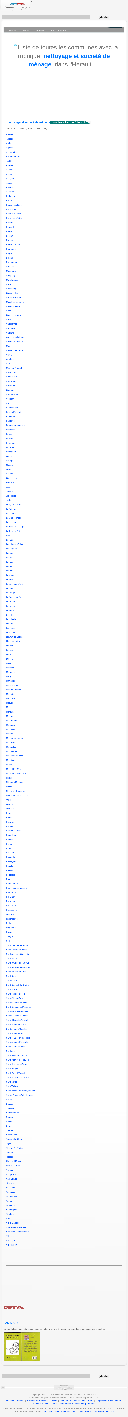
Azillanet (10, 192)
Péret (8, 813)
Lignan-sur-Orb (13, 641)
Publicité (54, 1401)
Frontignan (11, 452)
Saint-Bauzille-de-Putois (17, 972)
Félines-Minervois (14, 412)
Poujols (9, 866)
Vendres (10, 1214)
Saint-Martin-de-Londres (17, 1055)
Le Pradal (10, 602)
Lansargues (11, 549)
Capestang (11, 289)
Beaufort (10, 227)
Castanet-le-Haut (13, 297)
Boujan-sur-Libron (14, 245)
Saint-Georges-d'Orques (17, 1011)
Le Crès (9, 588)
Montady (10, 712)
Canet (9, 284)
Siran (8, 1126)
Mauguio (10, 694)
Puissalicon (11, 906)
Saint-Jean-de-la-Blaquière (18, 1038)
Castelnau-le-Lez (13, 306)
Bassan (9, 223)
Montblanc (11, 729)
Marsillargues (12, 685)
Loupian (9, 650)
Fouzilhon (10, 443)
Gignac (9, 469)
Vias (8, 1218)
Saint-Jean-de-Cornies (16, 1025)
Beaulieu (10, 231)
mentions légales (40, 1404)
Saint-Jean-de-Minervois (17, 1042)
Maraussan (11, 672)
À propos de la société (37, 1401)
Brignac (9, 253)
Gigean (9, 465)
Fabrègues (11, 416)
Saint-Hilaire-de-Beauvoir (17, 1020)
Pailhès (9, 826)
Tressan (9, 1157)
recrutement (65, 1404)
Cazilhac (10, 333)
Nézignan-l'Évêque (14, 782)
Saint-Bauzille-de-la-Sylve (17, 963)
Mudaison (10, 760)
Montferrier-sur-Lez (14, 738)
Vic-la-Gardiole (13, 1223)
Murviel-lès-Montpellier (16, 773)
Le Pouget (10, 593)
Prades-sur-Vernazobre (16, 888)
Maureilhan (11, 698)
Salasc (9, 1100)
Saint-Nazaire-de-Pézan (17, 1064)
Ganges (9, 456)
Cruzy (9, 403)
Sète (8, 941)
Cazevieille (11, 328)
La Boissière (11, 509)
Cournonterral (12, 394)
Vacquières (11, 1174)
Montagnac (11, 716)
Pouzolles (10, 875)
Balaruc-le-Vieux (13, 214)
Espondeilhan (12, 408)
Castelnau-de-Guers (15, 302)
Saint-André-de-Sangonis (17, 954)
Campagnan (11, 271)
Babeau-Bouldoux (14, 205)
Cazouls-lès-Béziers (15, 337)
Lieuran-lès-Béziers (15, 637)
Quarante (10, 914)
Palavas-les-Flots (14, 831)
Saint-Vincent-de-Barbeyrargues (20, 1091)
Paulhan (10, 840)
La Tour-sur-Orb (13, 531)
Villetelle (10, 1236)
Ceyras (9, 355)
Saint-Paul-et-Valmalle (16, 1073)
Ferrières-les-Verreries (16, 425)
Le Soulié (10, 610)
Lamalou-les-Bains (14, 544)
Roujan (9, 932)
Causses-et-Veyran (14, 315)
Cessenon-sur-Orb (14, 350)
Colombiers (11, 372)
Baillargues (11, 209)
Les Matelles (12, 619)
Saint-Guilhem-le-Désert (17, 1016)
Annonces (26, 30)
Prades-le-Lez (12, 884)
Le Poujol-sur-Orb (14, 597)
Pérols (9, 817)
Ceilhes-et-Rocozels (15, 342)
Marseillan (10, 681)
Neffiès (9, 787)
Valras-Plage (12, 1196)
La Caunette (11, 513)
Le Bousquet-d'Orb (14, 584)
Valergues (10, 1183)
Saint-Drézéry (12, 989)
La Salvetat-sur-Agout (16, 527)
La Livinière (11, 522)
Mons (8, 707)
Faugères (10, 421)
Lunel (8, 654)
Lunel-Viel (10, 659)
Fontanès (10, 439)
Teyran (9, 1143)
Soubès (9, 1130)
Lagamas (10, 540)
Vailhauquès (11, 1179)
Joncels (9, 491)
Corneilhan (11, 381)
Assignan (10, 179)
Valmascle (10, 1192)
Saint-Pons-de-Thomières (17, 1077)
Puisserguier (11, 910)
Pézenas (10, 822)
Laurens (10, 562)
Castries (10, 311)
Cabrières (10, 267)
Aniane (9, 161)
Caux (8, 319)
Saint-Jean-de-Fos (14, 1033)
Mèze (8, 663)
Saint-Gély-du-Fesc (15, 998)
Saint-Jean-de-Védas (15, 1047)
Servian (9, 1122)
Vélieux (9, 1170)
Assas (9, 174)
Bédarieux (10, 196)
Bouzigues (11, 249)
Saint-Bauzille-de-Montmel (18, 967)
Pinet (8, 848)
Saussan (10, 1104)
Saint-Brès (11, 976)
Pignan (9, 844)
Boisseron (10, 240)
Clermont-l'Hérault (14, 368)
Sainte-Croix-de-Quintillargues (19, 1095)
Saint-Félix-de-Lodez (15, 994)
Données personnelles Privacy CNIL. (77, 1401)
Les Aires (10, 615)
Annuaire (12, 30)
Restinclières (12, 919)
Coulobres (10, 386)
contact (53, 1404)
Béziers (9, 201)
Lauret (9, 566)
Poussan (10, 870)
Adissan (9, 139)
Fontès (9, 434)
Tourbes (9, 1152)
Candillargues (12, 280)
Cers (8, 346)
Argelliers (10, 165)
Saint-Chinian (12, 980)
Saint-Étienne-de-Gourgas (18, 945)
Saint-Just (10, 1051)
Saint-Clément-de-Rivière (17, 985)
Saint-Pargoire (12, 1069)
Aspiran (9, 170)
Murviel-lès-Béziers (14, 769)
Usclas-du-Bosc (13, 1166)
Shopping (40, 30)
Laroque (10, 553)
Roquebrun (11, 928)
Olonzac (10, 809)
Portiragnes (11, 861)
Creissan (10, 399)
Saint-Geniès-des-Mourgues (18, 1007)
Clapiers (10, 359)
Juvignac (10, 500)
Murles (9, 765)
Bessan (9, 236)
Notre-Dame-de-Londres (17, 795)
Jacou (9, 487)
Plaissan (10, 853)
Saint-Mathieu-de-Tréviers (17, 1060)
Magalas (10, 668)
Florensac (10, 430)
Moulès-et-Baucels (14, 756)
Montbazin (11, 725)
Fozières (10, 447)
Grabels (9, 474)
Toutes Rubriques (59, 30)
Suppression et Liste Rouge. (109, 1401)
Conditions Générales (15, 1401)
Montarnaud (11, 721)
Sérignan (10, 936)
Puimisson (11, 901)
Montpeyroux (12, 751)
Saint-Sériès (11, 1082)
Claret (9, 364)
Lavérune (10, 575)
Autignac (10, 187)
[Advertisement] (64, 98)
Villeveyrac (11, 1240)
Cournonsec (11, 390)
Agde (8, 143)
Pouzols (9, 879)
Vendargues (11, 1210)
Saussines (11, 1108)
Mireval (9, 703)
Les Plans (10, 624)
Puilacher (10, 897)
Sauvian (10, 1117)
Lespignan (11, 632)
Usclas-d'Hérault (13, 1161)
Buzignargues (12, 262)
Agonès (9, 148)
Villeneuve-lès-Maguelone (17, 1232)
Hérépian (10, 483)
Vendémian (11, 1205)
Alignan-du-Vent (13, 156)
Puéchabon (11, 892)
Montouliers (11, 743)
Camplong (10, 276)
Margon (9, 676)
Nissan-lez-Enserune (15, 791)
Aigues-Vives (12, 152)
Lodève (9, 646)
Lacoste (9, 535)
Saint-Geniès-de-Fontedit (17, 1003)
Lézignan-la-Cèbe (14, 505)
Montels (9, 734)
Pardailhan (11, 835)
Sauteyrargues (12, 1113)
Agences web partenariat (83, 1404)
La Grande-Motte (13, 518)
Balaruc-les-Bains (14, 218)
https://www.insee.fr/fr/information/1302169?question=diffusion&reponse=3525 (78, 1411)
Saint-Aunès (11, 958)
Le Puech (10, 606)
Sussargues (11, 1135)
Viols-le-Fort (11, 1245)
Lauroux (10, 571)
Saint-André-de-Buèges (16, 950)
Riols (8, 923)
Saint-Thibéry (12, 1086)
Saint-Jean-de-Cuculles (16, 1029)
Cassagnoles (12, 293)
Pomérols (10, 857)
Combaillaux (11, 377)
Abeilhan (10, 134)
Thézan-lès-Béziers (15, 1148)
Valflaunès (11, 1188)
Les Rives (10, 628)
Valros (9, 1201)
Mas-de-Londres (13, 690)
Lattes (9, 558)
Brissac (9, 258)
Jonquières (11, 496)
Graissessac (11, 478)
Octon (9, 800)
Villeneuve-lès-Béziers (16, 1227)
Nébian (9, 778)
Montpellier (11, 747)
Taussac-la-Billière (14, 1139)
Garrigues (10, 461)
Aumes (9, 183)
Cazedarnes (11, 324)
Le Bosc (10, 579)
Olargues (10, 804)
